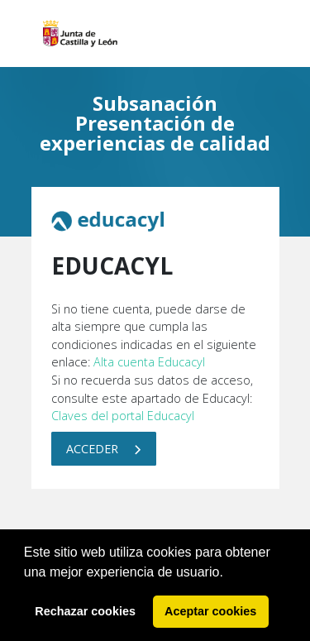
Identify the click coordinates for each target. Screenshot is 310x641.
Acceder (103, 449)
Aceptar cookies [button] (210, 611)
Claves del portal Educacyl (122, 415)
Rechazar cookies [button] (85, 611)
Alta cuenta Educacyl (149, 362)
